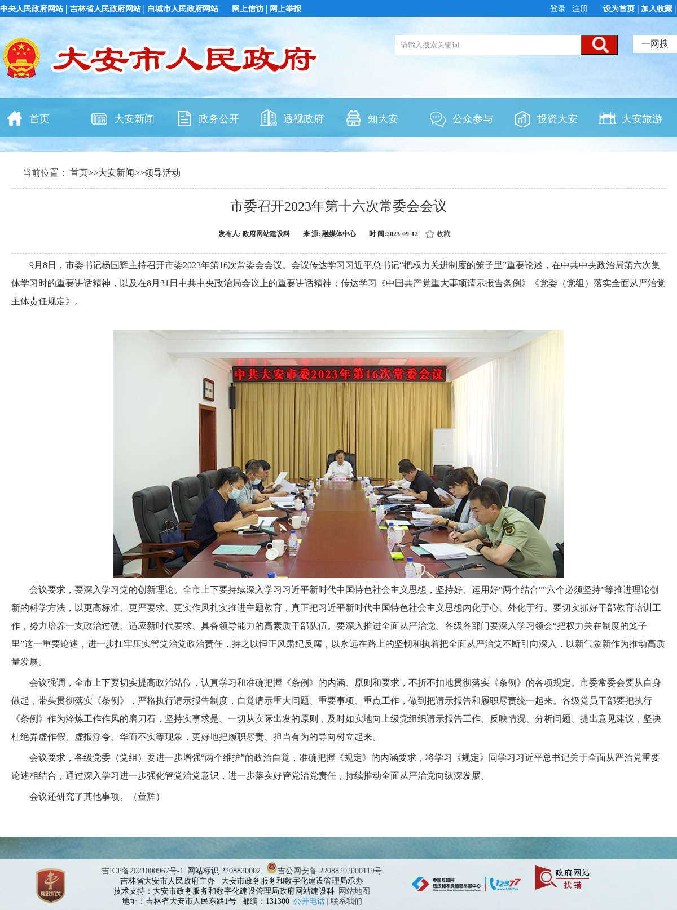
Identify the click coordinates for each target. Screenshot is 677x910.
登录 (559, 9)
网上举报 (285, 9)
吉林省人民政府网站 (105, 9)
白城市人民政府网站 (182, 9)
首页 (28, 117)
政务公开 (207, 117)
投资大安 (545, 117)
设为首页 (619, 9)
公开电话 (310, 901)
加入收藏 (656, 9)
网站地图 (354, 891)
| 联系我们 (344, 901)
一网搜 (655, 43)
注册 (579, 9)
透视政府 (292, 117)
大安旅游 (630, 117)
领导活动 (162, 172)
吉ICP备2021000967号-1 (142, 871)
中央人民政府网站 (31, 9)
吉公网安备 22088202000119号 (324, 871)
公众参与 (461, 117)
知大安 (371, 117)
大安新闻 (122, 117)
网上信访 (247, 9)
